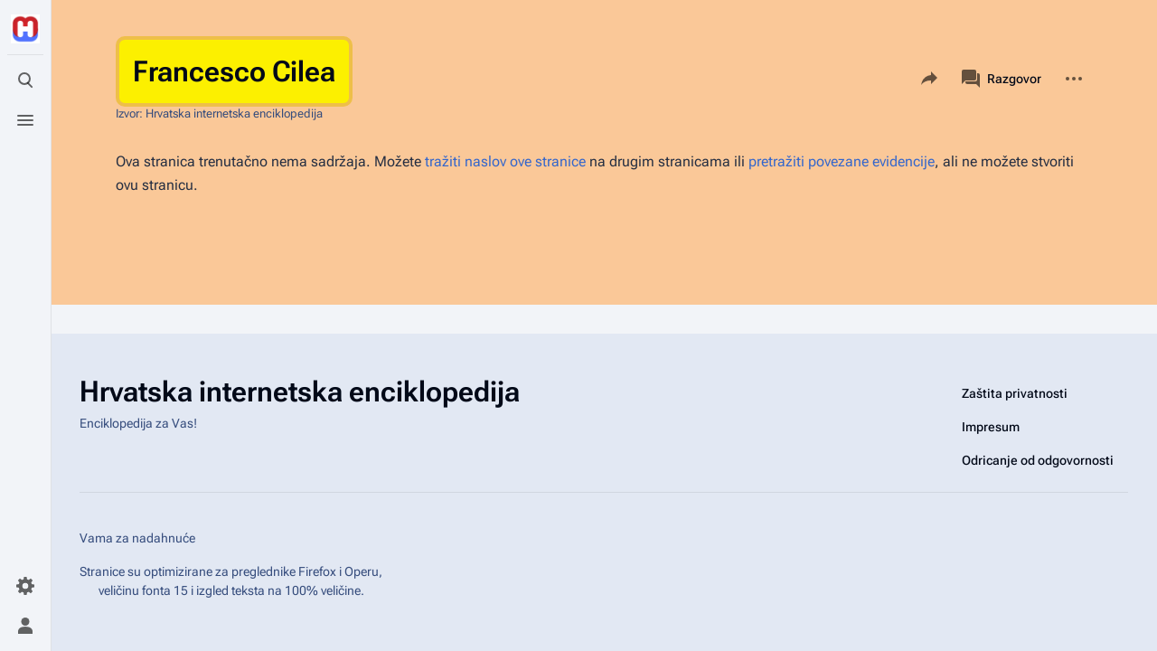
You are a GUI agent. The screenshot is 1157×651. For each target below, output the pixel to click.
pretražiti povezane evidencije (841, 161)
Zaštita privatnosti (1015, 393)
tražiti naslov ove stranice (505, 161)
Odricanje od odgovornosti (1038, 460)
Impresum (991, 427)
